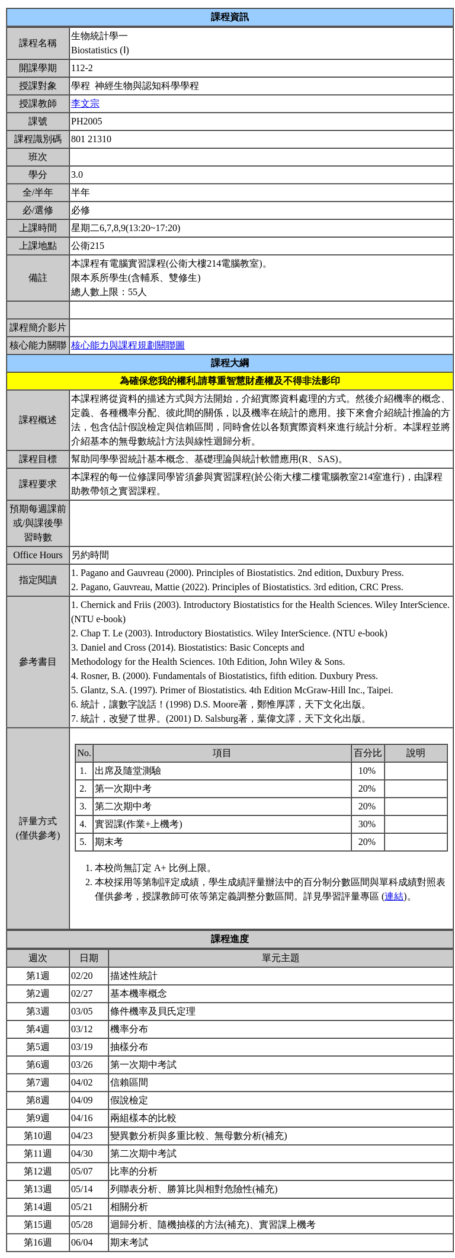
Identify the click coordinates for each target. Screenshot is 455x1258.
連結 (393, 896)
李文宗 (85, 103)
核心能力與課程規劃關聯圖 (128, 345)
